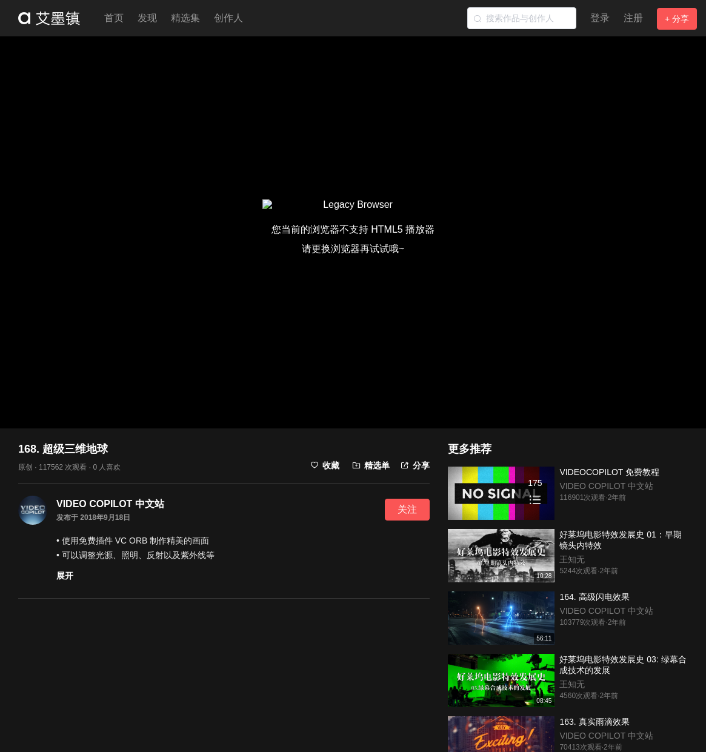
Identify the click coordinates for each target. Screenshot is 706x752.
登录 (600, 18)
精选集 (185, 18)
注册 (633, 18)
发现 (147, 18)
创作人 (228, 18)
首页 (114, 18)
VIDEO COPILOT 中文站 (110, 504)
